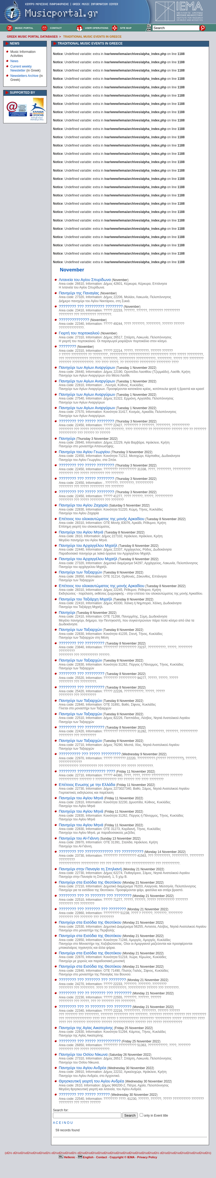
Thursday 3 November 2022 (136, 421)
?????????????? (74, 320)
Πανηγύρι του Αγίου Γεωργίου (84, 452)
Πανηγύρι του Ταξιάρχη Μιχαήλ (85, 599)
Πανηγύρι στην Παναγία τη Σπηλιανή (90, 869)
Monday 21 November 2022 (143, 869)
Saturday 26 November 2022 (130, 1055)
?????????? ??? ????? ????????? (90, 754)
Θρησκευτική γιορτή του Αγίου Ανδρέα (91, 1081)
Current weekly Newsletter (21, 68)
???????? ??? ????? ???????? (86, 421)
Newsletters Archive (24, 76)
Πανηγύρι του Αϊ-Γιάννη (79, 838)
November (120, 280)
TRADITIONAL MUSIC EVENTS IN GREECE (92, 36)
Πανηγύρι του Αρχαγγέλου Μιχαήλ (88, 545)
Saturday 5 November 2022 (129, 505)
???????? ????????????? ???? (87, 771)
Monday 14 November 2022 (165, 852)
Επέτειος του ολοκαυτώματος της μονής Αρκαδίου (101, 519)
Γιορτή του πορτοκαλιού (79, 333)
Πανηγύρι (67, 438)
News (14, 61)
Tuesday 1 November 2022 (136, 368)
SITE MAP (125, 28)
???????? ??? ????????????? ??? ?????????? (101, 851)
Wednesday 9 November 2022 (144, 754)
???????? (67, 346)
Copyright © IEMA (122, 1157)
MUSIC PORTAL (24, 28)
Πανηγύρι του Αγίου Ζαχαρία (83, 505)
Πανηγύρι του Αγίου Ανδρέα (82, 1068)
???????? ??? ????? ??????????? (90, 1041)
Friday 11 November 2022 (135, 771)
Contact (102, 1157)
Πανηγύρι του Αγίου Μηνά (81, 532)
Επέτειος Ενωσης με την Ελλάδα (87, 784)
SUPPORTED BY (22, 92)
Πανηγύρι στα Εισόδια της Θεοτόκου (90, 882)
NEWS (14, 43)
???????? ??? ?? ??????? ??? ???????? (95, 896)
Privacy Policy (147, 1157)
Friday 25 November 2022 (133, 1028)
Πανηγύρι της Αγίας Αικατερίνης (86, 1028)
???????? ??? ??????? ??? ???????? (92, 909)
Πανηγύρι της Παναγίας (79, 293)
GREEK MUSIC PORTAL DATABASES (32, 36)
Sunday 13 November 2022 (120, 838)
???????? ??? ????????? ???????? (91, 306)
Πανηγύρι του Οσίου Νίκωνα (83, 1054)
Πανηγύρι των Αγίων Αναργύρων (87, 367)
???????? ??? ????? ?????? (84, 1094)
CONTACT (56, 28)
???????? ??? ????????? (81, 643)
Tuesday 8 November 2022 (165, 519)
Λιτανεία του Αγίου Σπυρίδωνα (85, 280)
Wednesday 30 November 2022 (130, 1068)
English (86, 1157)
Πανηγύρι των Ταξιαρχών (80, 572)
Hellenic (67, 1157)
